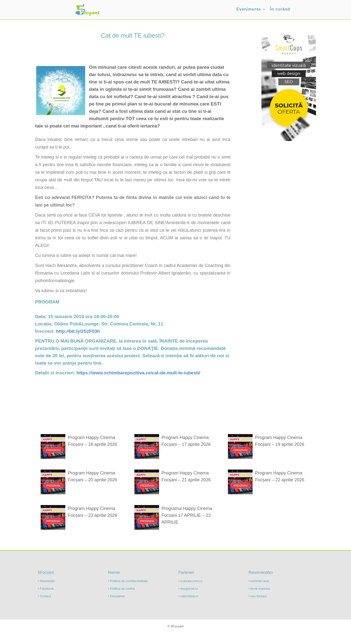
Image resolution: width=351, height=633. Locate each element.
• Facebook (46, 588)
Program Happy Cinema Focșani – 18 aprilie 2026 (92, 441)
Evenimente (248, 9)
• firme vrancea (259, 588)
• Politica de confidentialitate (128, 581)
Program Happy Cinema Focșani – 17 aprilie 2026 (186, 441)
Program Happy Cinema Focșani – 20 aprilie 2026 (92, 476)
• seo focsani (257, 596)
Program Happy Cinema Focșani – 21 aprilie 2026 (186, 476)
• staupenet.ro (188, 588)
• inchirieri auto (258, 581)
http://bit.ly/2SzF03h (78, 331)
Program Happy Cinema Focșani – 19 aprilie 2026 (279, 441)
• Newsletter (46, 581)
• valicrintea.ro (188, 596)
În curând (280, 9)
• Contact (44, 596)
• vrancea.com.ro (190, 581)
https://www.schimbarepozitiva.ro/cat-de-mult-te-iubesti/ (138, 372)
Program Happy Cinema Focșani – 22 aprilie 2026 (279, 476)
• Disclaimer (116, 596)
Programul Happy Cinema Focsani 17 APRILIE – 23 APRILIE (187, 515)
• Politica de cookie (121, 588)
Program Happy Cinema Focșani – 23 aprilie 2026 (92, 512)
